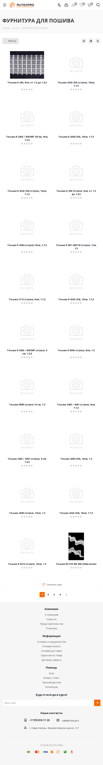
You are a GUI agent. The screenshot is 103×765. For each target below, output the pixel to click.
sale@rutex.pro (70, 720)
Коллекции (51, 686)
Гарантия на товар (51, 655)
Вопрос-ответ (51, 677)
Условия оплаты (51, 646)
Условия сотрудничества (51, 641)
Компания (51, 609)
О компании (51, 614)
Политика (51, 628)
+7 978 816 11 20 (39, 720)
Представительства (51, 623)
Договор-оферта (51, 659)
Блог (51, 673)
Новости (51, 619)
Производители (51, 682)
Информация (52, 636)
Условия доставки (51, 650)
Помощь (51, 667)
